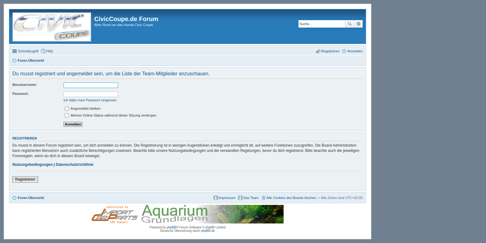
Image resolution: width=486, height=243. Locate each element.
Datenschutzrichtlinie (74, 164)
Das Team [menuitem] (250, 198)
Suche (349, 24)
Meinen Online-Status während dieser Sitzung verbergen (110, 115)
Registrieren (25, 179)
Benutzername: (24, 84)
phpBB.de (208, 230)
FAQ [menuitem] (49, 51)
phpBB (171, 227)
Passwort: (20, 93)
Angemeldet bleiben (83, 108)
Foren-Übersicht (31, 198)
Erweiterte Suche (358, 24)
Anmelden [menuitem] (355, 51)
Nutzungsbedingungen (32, 164)
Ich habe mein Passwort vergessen (90, 100)
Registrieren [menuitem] (330, 51)
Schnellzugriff (28, 51)
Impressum (227, 198)
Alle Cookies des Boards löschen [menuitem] (291, 198)
